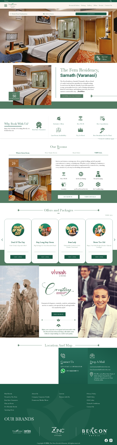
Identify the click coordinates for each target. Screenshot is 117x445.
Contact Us (90, 409)
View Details (90, 199)
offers (95, 5)
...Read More (81, 91)
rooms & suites (74, 5)
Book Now (68, 199)
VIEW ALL (98, 155)
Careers (61, 396)
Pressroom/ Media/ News (40, 403)
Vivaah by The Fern (10, 400)
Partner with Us (64, 400)
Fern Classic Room (51, 155)
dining (83, 5)
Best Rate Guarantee (11, 403)
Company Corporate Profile (41, 400)
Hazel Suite (76, 155)
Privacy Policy (91, 396)
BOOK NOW (91, 14)
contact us (108, 5)
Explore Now (58, 314)
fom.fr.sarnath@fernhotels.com (100, 370)
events (101, 5)
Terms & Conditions (93, 406)
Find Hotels (8, 396)
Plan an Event (9, 406)
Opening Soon (9, 413)
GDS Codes (90, 403)
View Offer (18, 259)
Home (6, 1)
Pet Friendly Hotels (10, 409)
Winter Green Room (22, 156)
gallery (89, 5)
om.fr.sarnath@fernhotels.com (100, 367)
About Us (35, 396)
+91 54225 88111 (72, 371)
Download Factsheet (71, 96)
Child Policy (91, 400)
